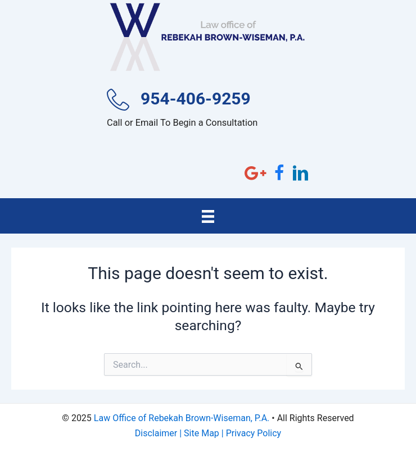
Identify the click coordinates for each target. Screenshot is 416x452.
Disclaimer (156, 433)
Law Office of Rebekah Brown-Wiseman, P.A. (181, 418)
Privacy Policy (254, 433)
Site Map (201, 433)
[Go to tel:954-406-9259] (208, 112)
